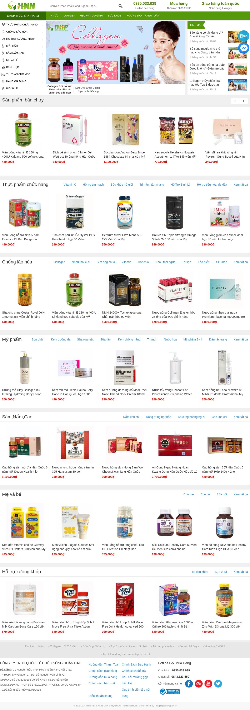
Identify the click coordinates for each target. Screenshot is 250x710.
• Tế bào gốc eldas (162, 646)
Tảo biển (204, 262)
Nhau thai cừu (81, 262)
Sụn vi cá (221, 571)
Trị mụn (152, 339)
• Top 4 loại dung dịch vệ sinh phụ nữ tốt (125, 654)
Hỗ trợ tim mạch (93, 184)
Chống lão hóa (21, 32)
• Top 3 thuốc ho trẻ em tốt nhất (128, 646)
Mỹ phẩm (21, 46)
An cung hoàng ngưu (191, 417)
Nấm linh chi (131, 417)
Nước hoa (170, 339)
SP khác (221, 262)
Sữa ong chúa (106, 262)
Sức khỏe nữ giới (122, 184)
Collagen (59, 262)
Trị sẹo (186, 262)
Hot (45, 244)
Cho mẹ (189, 494)
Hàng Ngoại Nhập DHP (166, 706)
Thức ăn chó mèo (15, 74)
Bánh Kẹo (21, 67)
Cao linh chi (219, 417)
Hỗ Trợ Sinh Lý (180, 184)
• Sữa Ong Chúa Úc (93, 646)
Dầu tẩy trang (218, 339)
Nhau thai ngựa (165, 262)
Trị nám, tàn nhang (152, 184)
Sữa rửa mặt (85, 339)
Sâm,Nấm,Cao (21, 53)
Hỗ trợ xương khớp (21, 39)
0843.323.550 (180, 676)
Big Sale (9, 89)
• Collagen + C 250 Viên (62, 646)
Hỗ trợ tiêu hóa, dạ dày (212, 184)
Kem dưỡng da (60, 339)
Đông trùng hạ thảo (158, 417)
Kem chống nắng (129, 339)
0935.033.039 (181, 670)
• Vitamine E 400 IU (214, 646)
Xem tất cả (241, 184)
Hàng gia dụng (21, 82)
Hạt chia (143, 262)
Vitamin (126, 262)
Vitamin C (70, 184)
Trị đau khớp (200, 571)
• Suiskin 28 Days (188, 646)
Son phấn (38, 339)
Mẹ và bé (21, 60)
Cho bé (205, 494)
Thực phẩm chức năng (21, 25)
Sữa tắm (105, 339)
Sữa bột (221, 494)
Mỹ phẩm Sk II (193, 339)
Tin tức (195, 25)
